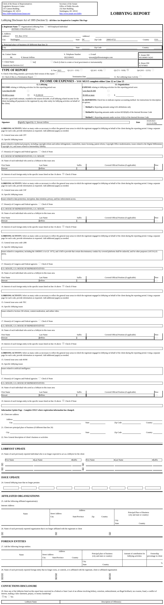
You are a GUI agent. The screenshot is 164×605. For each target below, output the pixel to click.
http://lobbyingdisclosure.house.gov (16, 13)
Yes (10, 597)
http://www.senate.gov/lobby (70, 13)
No (4, 597)
